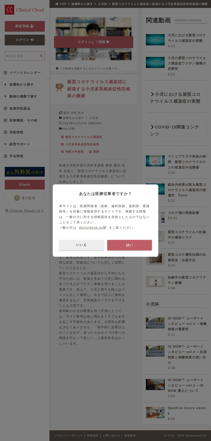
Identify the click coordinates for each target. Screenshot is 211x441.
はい (129, 245)
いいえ (81, 245)
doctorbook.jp (90, 227)
